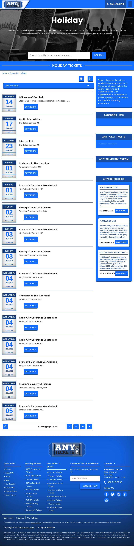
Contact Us (10, 483)
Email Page (10, 494)
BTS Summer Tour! (109, 187)
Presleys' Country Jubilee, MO (33, 211)
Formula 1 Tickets (34, 510)
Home (8, 469)
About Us (9, 472)
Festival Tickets (55, 500)
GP (124, 494)
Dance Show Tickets (57, 496)
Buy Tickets (31, 106)
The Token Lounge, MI (29, 122)
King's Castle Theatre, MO (31, 189)
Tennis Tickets (32, 479)
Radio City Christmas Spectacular (38, 317)
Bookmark (8, 517)
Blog (7, 480)
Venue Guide (11, 491)
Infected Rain (26, 141)
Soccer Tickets (32, 489)
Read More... (121, 211)
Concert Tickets (55, 472)
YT (106, 500)
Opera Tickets (54, 503)
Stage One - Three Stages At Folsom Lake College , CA (44, 100)
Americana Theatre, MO (30, 167)
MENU (126, 4)
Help (7, 476)
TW (112, 494)
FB (106, 494)
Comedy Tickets (55, 479)
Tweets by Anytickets (107, 143)
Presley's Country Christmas (35, 207)
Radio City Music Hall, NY (31, 321)
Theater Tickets (55, 476)
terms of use (36, 522)
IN (118, 494)
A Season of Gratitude (31, 96)
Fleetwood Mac (108, 221)
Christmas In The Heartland (34, 163)
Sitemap (20, 517)
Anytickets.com (27, 527)
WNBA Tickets (32, 499)
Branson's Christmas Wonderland (38, 185)
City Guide (10, 487)
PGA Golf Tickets (33, 475)
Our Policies (32, 517)
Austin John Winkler (30, 119)
